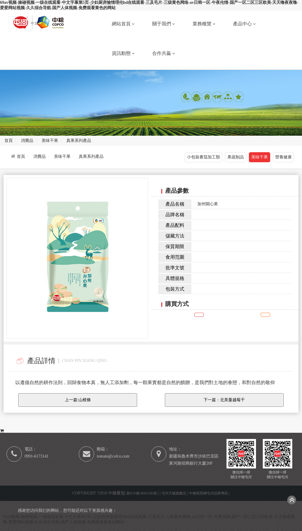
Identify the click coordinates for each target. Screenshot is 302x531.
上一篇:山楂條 (78, 400)
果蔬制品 (235, 157)
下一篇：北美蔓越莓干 (224, 400)
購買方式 (13, 423)
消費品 (39, 156)
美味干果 (62, 156)
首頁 (21, 156)
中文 (35, 23)
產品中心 (244, 23)
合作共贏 (163, 53)
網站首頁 (123, 23)
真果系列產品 (91, 156)
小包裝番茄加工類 (203, 157)
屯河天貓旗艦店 (174, 493)
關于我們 (163, 23)
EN (43, 23)
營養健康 (283, 157)
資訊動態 (123, 53)
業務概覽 (204, 23)
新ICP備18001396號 (142, 493)
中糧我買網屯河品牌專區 (209, 493)
